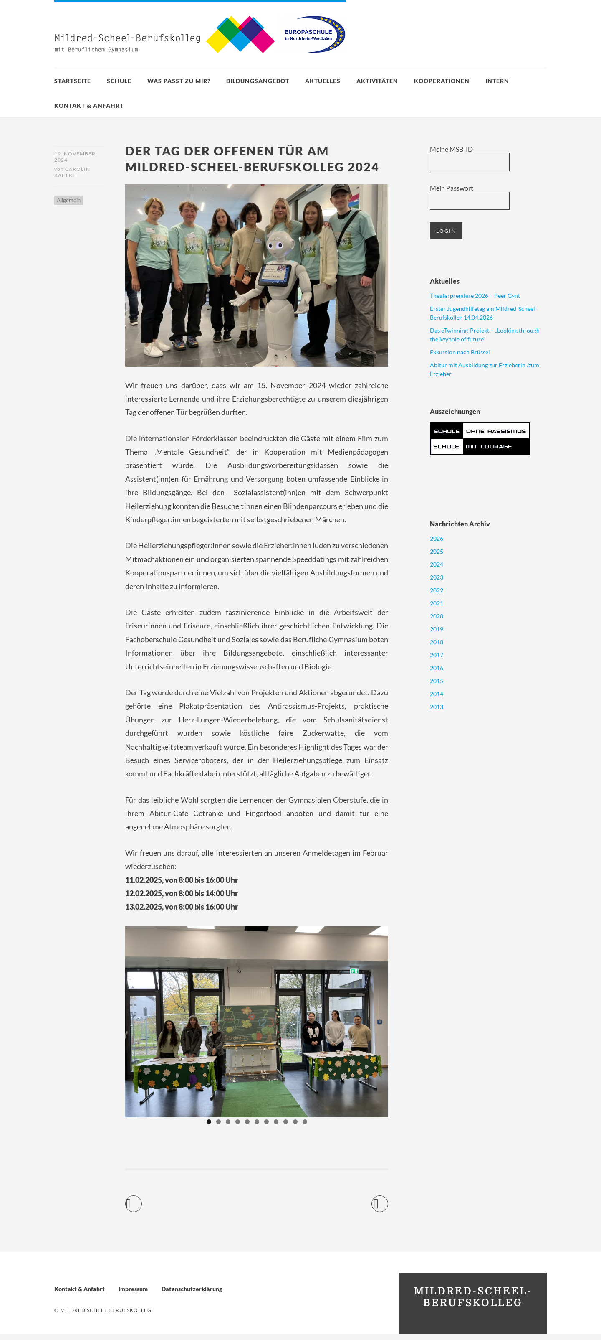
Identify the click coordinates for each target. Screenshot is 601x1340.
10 (295, 1127)
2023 (436, 577)
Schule (119, 80)
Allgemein (69, 201)
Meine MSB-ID (451, 149)
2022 (436, 590)
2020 (436, 616)
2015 (436, 680)
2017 (436, 655)
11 (305, 1127)
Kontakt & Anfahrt (89, 105)
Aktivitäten (377, 80)
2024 (436, 564)
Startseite (72, 80)
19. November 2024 (75, 156)
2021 (436, 603)
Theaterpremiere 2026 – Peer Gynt (475, 295)
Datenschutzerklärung (192, 1295)
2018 (436, 642)
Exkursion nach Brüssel (460, 352)
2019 (436, 629)
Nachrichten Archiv (460, 524)
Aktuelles (323, 80)
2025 (436, 551)
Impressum (133, 1295)
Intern (497, 80)
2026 (436, 538)
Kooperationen (442, 80)
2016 (436, 667)
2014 (436, 693)
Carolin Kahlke (72, 173)
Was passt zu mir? (178, 80)
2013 (436, 706)
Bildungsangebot (257, 80)
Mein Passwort (451, 188)
